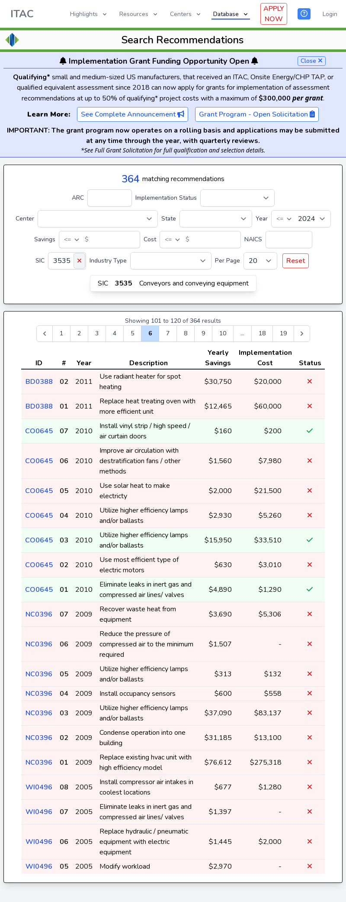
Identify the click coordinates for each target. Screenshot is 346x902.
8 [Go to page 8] (185, 333)
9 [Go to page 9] (203, 333)
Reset (295, 261)
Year (262, 218)
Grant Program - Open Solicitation (257, 114)
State (168, 218)
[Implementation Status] (237, 198)
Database (231, 14)
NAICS (253, 239)
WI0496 (39, 787)
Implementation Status (166, 198)
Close (312, 61)
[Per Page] (260, 260)
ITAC (22, 14)
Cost (150, 239)
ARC (78, 198)
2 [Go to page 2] (79, 333)
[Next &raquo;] (302, 333)
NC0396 (39, 614)
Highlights (89, 14)
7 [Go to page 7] (168, 333)
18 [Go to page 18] (262, 333)
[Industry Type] (170, 260)
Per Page (227, 260)
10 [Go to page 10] (222, 333)
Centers (186, 14)
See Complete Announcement (132, 114)
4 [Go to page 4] (114, 333)
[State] (215, 218)
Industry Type (108, 260)
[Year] (301, 218)
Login (330, 14)
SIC (40, 260)
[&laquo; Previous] (44, 333)
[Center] (98, 218)
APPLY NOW (273, 14)
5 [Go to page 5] (132, 333)
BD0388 (39, 381)
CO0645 (39, 431)
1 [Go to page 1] (61, 333)
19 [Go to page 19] (283, 333)
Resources (139, 14)
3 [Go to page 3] (97, 333)
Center (25, 218)
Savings (44, 239)
